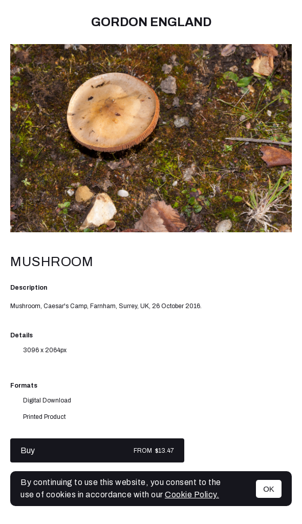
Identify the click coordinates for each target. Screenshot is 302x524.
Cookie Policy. (192, 494)
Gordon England (151, 22)
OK (268, 489)
